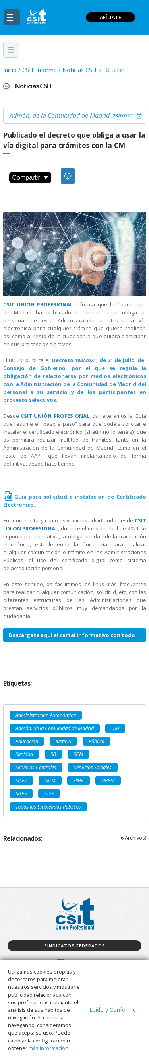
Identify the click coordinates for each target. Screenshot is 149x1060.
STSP (49, 793)
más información (48, 1048)
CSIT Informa (39, 70)
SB (53, 754)
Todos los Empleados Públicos (48, 806)
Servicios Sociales (93, 767)
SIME (78, 780)
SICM (50, 780)
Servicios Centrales (35, 767)
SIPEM (108, 780)
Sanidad (24, 754)
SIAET (21, 780)
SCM (78, 754)
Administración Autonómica (45, 715)
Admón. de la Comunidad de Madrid (60, 115)
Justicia (63, 741)
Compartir (30, 177)
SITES (21, 793)
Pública (96, 741)
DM (115, 728)
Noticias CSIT (80, 70)
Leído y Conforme (112, 1009)
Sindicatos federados (74, 946)
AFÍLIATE (110, 17)
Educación (26, 741)
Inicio (10, 70)
